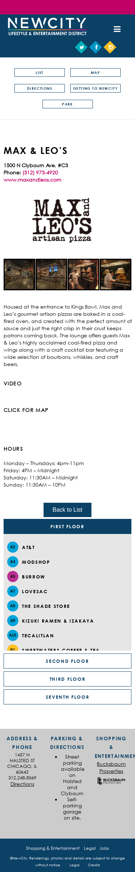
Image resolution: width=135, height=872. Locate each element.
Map (95, 72)
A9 (12, 621)
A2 (12, 547)
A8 (12, 606)
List (40, 72)
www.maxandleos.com (32, 180)
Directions (39, 88)
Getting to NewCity (95, 88)
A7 (12, 591)
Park (67, 104)
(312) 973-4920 (40, 172)
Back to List (67, 510)
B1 (12, 650)
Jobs (104, 848)
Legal (89, 848)
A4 (12, 562)
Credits (94, 865)
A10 (13, 635)
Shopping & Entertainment (53, 848)
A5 (12, 576)
